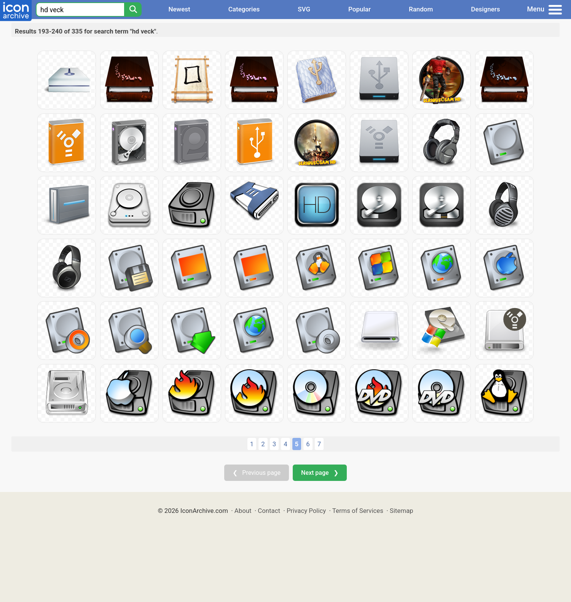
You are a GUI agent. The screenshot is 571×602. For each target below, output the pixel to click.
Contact (269, 510)
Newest (179, 9)
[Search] (133, 9)
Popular (359, 9)
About (243, 510)
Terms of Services (357, 510)
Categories (244, 9)
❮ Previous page (257, 472)
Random (421, 9)
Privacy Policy (306, 510)
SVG (304, 9)
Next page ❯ (319, 472)
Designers (485, 9)
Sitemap (401, 510)
